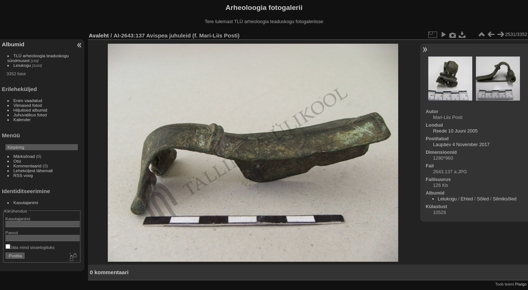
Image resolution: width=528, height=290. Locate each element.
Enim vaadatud (28, 100)
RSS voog (23, 175)
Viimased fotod (28, 105)
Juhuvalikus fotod (30, 114)
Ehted (467, 199)
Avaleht (99, 35)
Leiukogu (22, 65)
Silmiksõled (505, 199)
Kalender (22, 119)
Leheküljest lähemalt (33, 170)
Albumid (13, 44)
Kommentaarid (28, 165)
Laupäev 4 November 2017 (461, 144)
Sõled (483, 199)
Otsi (17, 161)
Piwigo (521, 284)
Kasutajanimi (26, 202)
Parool (12, 232)
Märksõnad (24, 156)
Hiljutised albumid (30, 110)
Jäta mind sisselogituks (30, 247)
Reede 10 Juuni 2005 (455, 131)
